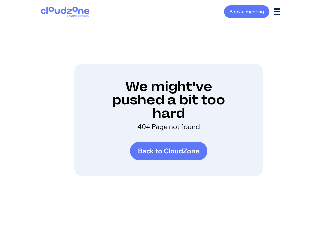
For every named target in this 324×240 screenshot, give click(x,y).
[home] (65, 11)
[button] (277, 11)
